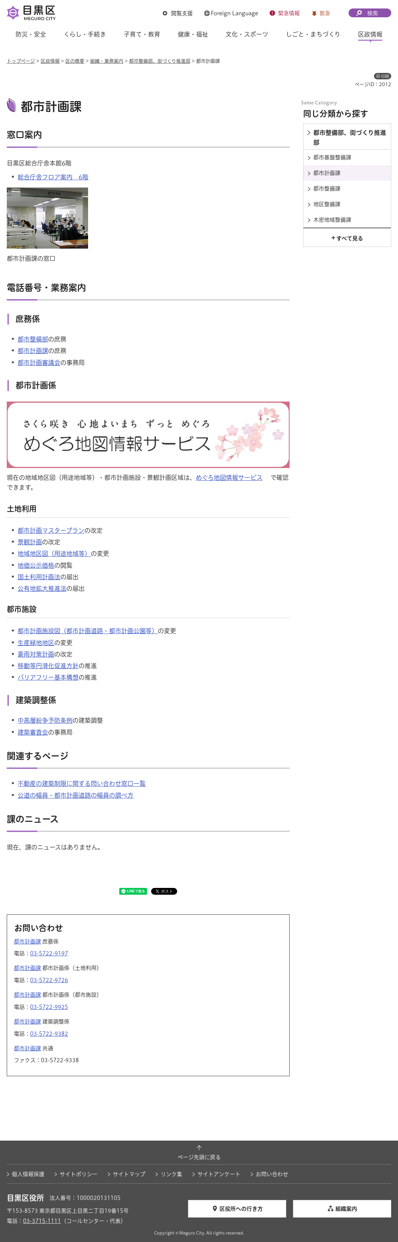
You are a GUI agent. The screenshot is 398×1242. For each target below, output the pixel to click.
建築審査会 (33, 732)
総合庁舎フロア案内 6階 (53, 177)
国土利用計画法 (39, 577)
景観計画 (30, 542)
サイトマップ (129, 1174)
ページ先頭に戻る (199, 1157)
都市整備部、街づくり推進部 (159, 61)
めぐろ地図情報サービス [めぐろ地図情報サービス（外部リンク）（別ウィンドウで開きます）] (229, 477)
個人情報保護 (28, 1174)
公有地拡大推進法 (42, 588)
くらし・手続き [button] (85, 34)
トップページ (21, 61)
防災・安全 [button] (31, 34)
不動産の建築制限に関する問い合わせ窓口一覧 (82, 783)
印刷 (385, 76)
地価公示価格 (36, 565)
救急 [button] (324, 13)
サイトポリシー (79, 1174)
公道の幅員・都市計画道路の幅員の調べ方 (75, 795)
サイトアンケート (218, 1174)
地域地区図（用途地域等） (54, 553)
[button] (177, 13)
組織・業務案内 (106, 61)
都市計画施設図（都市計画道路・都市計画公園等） (88, 631)
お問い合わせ (272, 1174)
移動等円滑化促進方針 (48, 666)
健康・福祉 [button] (193, 34)
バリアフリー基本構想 (48, 677)
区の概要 (74, 61)
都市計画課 (33, 351)
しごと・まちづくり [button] (313, 34)
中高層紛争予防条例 (45, 720)
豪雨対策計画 (36, 654)
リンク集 (171, 1174)
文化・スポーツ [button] (247, 34)
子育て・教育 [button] (142, 34)
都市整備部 (33, 339)
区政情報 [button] (370, 34)
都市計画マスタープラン (51, 530)
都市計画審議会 (39, 363)
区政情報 (50, 61)
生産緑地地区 (36, 643)
